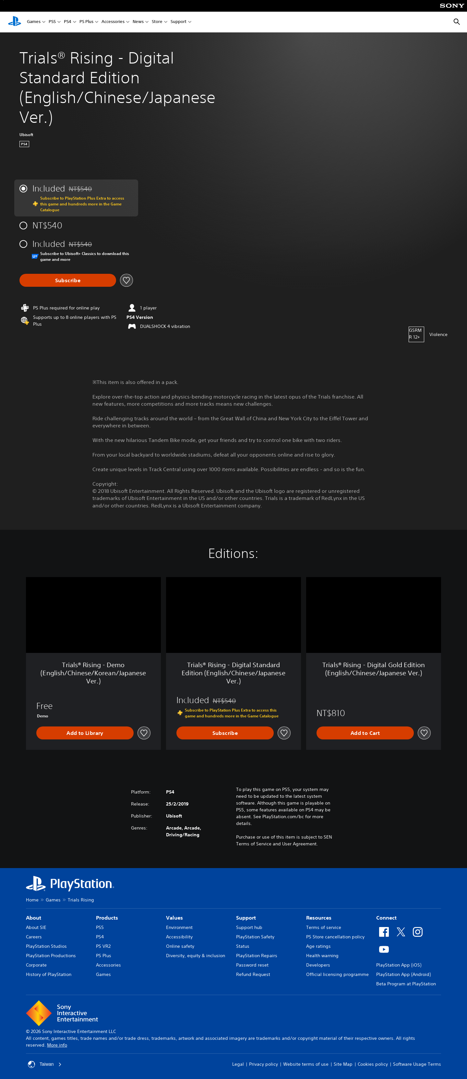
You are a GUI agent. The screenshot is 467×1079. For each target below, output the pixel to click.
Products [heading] (107, 917)
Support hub (249, 927)
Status (242, 946)
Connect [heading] (386, 917)
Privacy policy (263, 1064)
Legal (238, 1064)
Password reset (252, 965)
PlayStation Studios (46, 946)
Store (157, 22)
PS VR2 (103, 946)
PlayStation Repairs (256, 955)
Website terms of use (306, 1064)
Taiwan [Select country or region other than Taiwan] (45, 1064)
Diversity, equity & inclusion (195, 955)
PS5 (52, 22)
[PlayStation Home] (14, 22)
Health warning (322, 955)
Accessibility (179, 937)
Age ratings (318, 946)
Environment (179, 927)
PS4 (67, 22)
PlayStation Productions (51, 955)
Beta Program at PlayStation (406, 984)
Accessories (113, 22)
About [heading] (33, 917)
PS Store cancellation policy (335, 937)
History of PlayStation (48, 974)
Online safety (180, 946)
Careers (34, 937)
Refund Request (253, 974)
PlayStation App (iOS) (398, 965)
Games (34, 22)
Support (178, 22)
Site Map (343, 1064)
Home (32, 900)
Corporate (36, 965)
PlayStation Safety (255, 937)
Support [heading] (246, 917)
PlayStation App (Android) (403, 974)
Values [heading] (174, 917)
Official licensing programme (337, 974)
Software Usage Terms (417, 1064)
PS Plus (86, 22)
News (138, 22)
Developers (318, 965)
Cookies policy (373, 1064)
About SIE (36, 927)
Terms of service (323, 927)
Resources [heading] (318, 917)
